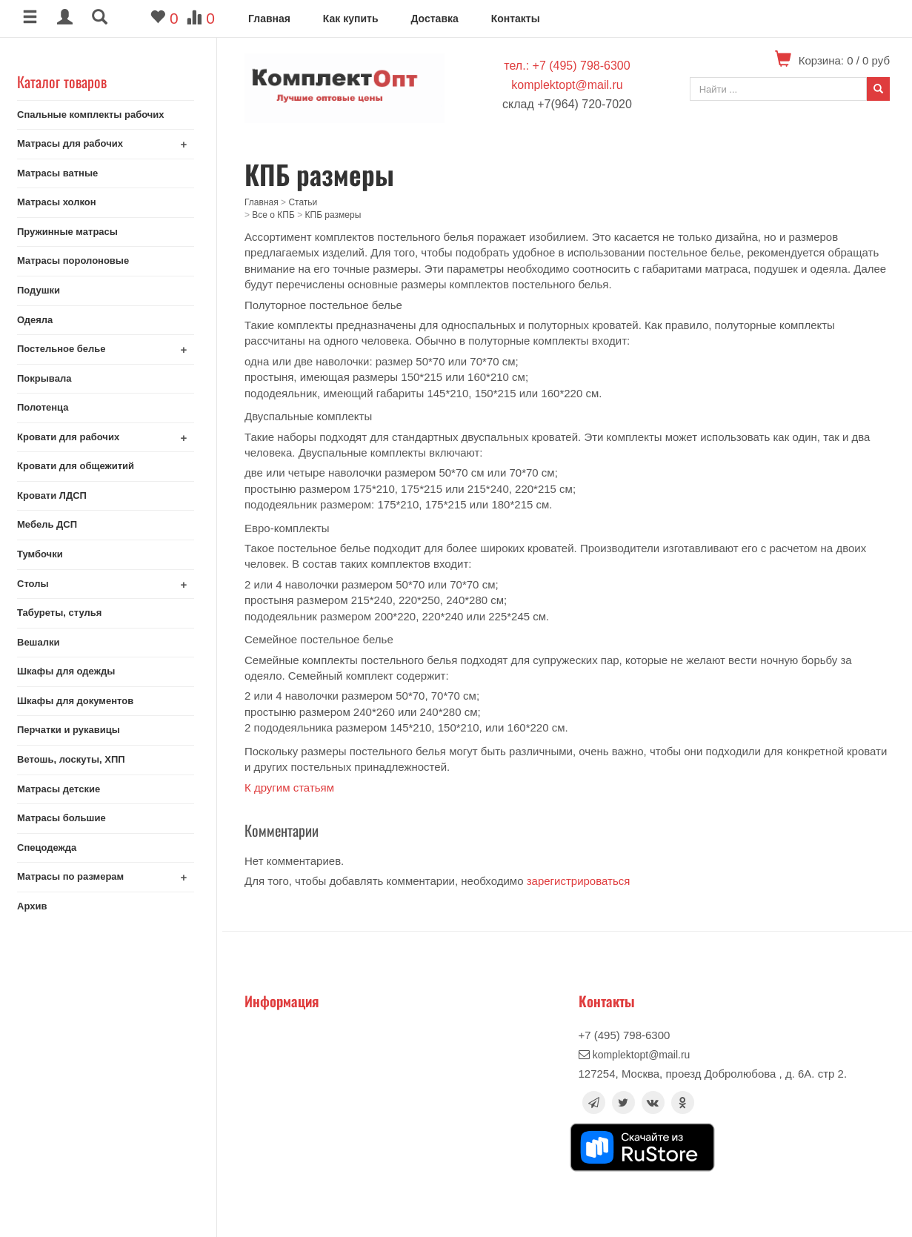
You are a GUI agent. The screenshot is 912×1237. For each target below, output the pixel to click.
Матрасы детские (63, 789)
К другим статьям (289, 787)
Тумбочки (45, 554)
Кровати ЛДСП (57, 495)
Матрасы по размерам (75, 876)
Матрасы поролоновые (78, 260)
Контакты (515, 18)
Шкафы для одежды (71, 671)
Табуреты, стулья (64, 612)
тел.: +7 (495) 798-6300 (567, 65)
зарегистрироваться (578, 881)
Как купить (351, 18)
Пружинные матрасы (72, 231)
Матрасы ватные (62, 173)
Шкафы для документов (80, 700)
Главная (269, 18)
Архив (37, 906)
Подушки (43, 290)
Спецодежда (51, 847)
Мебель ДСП (52, 524)
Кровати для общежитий (80, 465)
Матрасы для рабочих (75, 143)
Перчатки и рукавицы (73, 729)
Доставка (434, 18)
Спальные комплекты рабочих (96, 114)
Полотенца (48, 407)
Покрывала (49, 378)
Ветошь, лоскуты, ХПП (76, 759)
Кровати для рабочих (73, 436)
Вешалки (43, 642)
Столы (38, 583)
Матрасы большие (66, 817)
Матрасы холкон (61, 202)
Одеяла (40, 319)
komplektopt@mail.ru (567, 85)
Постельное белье (66, 348)
